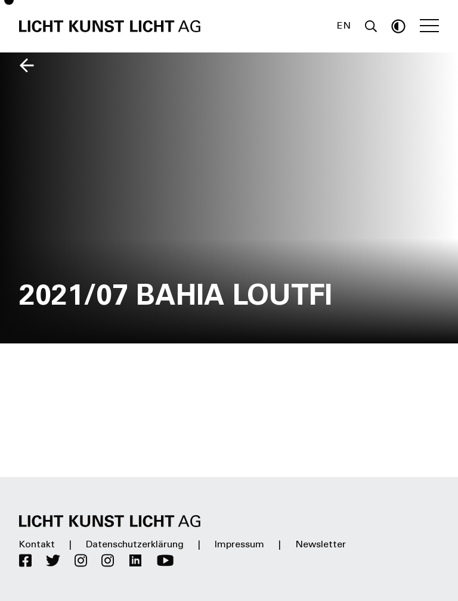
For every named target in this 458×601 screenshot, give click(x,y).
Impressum (239, 545)
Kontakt (37, 545)
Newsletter (320, 545)
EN (344, 26)
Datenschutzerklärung (135, 545)
